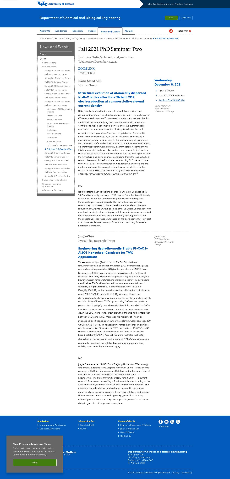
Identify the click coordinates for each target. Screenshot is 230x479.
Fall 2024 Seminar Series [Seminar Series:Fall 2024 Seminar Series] (56, 82)
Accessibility (186, 473)
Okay (35, 462)
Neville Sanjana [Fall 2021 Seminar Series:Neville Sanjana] (54, 134)
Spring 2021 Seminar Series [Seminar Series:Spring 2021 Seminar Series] (57, 153)
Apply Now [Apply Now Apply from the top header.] (185, 18)
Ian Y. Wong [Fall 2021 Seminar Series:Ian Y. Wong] (52, 130)
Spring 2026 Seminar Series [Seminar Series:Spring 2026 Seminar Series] (57, 71)
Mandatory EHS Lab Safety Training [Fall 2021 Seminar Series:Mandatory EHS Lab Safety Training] (59, 110)
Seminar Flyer (172, 100)
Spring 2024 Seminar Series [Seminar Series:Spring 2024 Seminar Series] (57, 86)
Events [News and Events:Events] (109, 39)
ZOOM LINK (86, 68)
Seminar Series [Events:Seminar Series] (121, 39)
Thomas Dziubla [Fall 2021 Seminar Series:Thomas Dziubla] (54, 116)
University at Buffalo (144, 473)
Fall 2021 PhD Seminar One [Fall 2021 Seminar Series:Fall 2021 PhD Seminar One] (59, 145)
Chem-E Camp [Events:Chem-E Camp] (49, 63)
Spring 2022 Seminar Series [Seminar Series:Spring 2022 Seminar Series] (57, 102)
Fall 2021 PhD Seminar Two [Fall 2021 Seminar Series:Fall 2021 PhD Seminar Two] (59, 149)
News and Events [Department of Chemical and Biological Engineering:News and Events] (95, 39)
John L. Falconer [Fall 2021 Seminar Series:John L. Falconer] (54, 142)
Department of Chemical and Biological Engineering (94, 17)
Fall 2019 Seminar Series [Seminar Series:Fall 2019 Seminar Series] (55, 165)
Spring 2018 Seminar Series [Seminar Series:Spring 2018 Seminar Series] (57, 176)
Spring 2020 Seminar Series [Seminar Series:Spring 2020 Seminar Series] (57, 161)
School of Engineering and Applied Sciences (170, 4)
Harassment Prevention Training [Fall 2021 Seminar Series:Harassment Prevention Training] (58, 124)
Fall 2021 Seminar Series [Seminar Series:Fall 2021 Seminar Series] (141, 39)
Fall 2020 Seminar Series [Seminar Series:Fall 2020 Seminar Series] (56, 157)
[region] (34, 454)
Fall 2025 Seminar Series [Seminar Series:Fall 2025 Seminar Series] (55, 74)
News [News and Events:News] (43, 54)
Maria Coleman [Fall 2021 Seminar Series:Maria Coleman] (54, 120)
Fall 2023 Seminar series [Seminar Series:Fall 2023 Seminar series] (55, 90)
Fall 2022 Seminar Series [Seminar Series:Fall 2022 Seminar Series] (55, 98)
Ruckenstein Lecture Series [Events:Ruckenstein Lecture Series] (54, 180)
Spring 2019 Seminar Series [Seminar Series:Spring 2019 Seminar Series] (57, 169)
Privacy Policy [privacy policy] (39, 455)
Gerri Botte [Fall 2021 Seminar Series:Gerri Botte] (52, 138)
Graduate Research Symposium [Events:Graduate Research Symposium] (51, 185)
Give (171, 18)
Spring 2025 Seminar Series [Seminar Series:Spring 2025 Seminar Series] (57, 78)
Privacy (176, 473)
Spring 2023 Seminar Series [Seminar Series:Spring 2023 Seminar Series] (57, 94)
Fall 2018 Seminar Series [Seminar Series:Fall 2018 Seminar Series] (55, 172)
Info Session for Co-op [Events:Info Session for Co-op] (52, 190)
